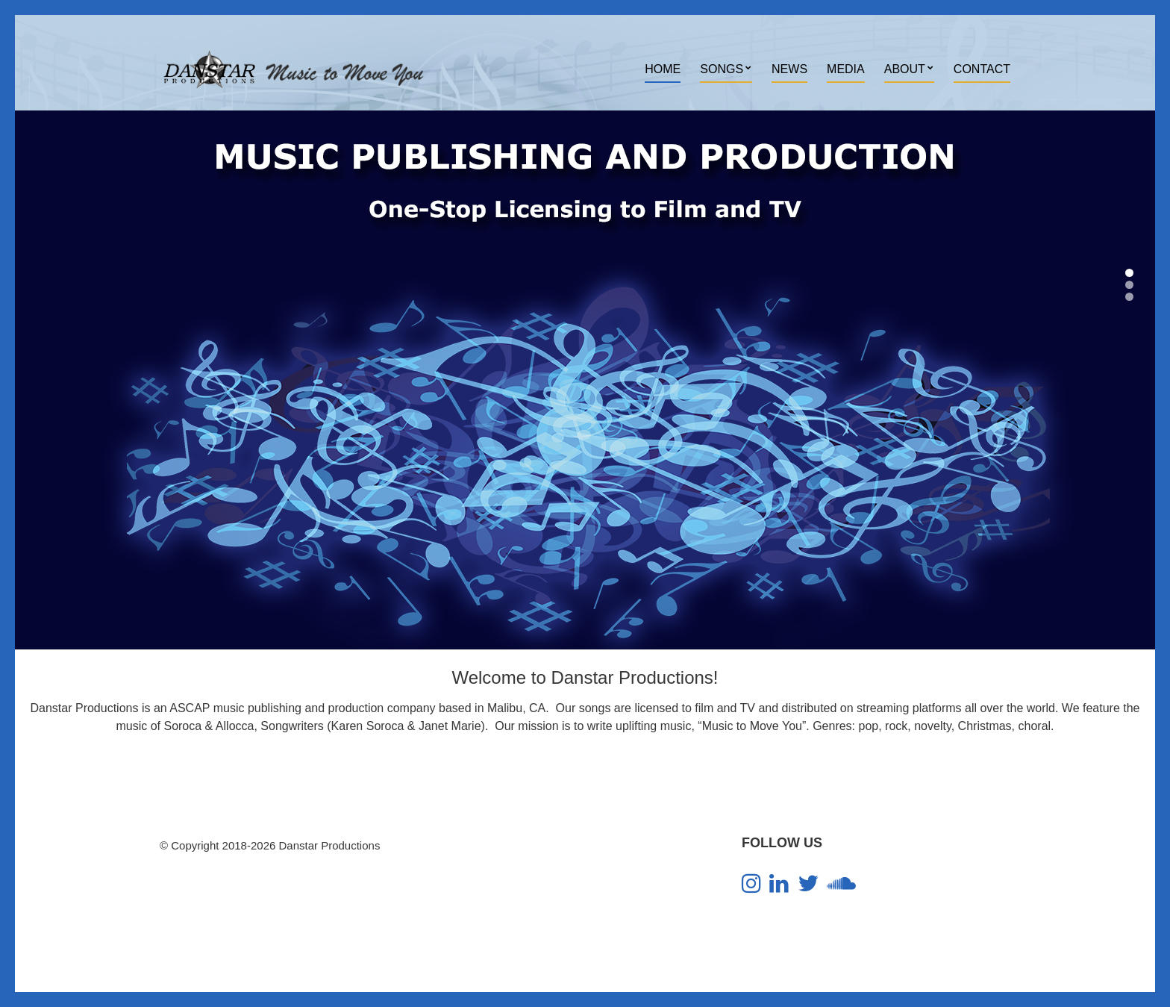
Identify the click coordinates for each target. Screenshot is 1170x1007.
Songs (721, 69)
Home (663, 69)
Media (846, 69)
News (789, 69)
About (904, 69)
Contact (982, 69)
